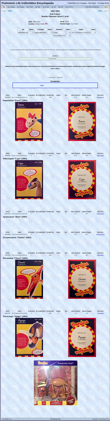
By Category (20, 7)
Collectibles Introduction (92, 7)
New (4, 7)
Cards (42, 85)
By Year (54, 7)
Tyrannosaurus (100, 234)
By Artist (60, 7)
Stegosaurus (100, 97)
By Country (46, 7)
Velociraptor (100, 155)
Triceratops (100, 313)
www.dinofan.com (6, 419)
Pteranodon (100, 255)
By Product (30, 7)
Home (106, 7)
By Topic (38, 7)
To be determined (52, 58)
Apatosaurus (100, 214)
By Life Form (69, 7)
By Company (11, 7)
